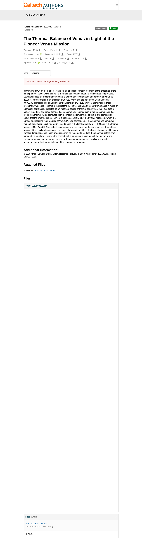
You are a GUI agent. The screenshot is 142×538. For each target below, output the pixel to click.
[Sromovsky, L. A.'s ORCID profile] (40, 54)
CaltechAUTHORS (35, 15)
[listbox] (40, 73)
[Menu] (116, 5)
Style (26, 73)
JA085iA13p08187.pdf (45, 171)
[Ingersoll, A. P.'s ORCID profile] (38, 62)
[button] (71, 186)
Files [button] (71, 517)
